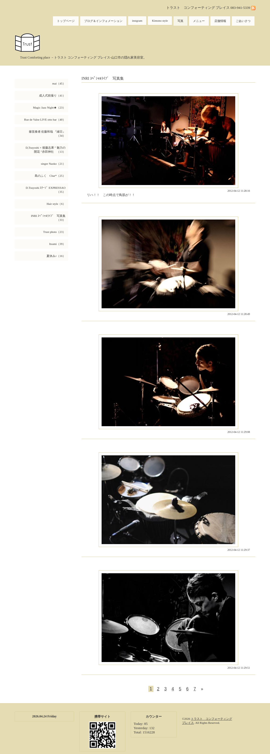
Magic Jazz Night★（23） (49, 107)
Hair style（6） (56, 203)
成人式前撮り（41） (52, 95)
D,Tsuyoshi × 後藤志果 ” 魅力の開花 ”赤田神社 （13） (45, 149)
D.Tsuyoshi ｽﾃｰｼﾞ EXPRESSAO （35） (47, 189)
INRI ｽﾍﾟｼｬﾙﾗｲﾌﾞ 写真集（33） (48, 217)
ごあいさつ (243, 20)
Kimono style (160, 20)
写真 (180, 20)
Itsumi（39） (57, 243)
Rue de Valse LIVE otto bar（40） (44, 119)
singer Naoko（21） (53, 163)
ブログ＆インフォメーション (103, 20)
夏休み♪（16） (56, 255)
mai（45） (59, 83)
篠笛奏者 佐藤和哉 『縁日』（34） (47, 133)
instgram (137, 20)
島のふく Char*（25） (50, 175)
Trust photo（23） (54, 231)
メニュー (199, 20)
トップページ (66, 20)
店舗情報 (220, 20)
